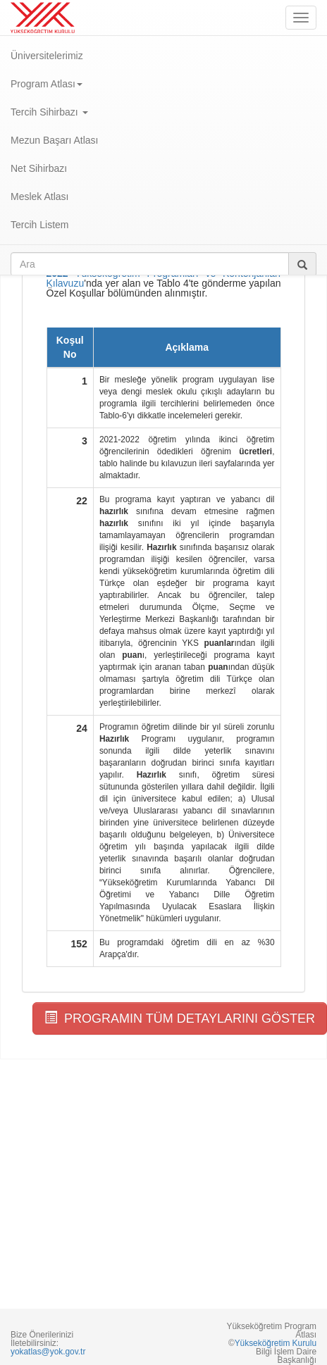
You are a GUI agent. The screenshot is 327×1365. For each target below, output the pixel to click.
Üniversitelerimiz (47, 55)
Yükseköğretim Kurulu (275, 1343)
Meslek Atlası (39, 196)
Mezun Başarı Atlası (55, 140)
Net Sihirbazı (39, 168)
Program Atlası (46, 83)
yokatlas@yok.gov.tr (48, 1352)
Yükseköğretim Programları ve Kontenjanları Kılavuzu (164, 278)
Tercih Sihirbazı (49, 112)
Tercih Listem (39, 224)
